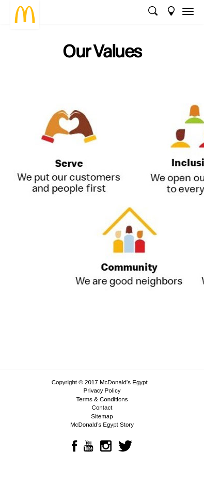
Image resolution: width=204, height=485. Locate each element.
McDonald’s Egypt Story (102, 424)
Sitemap (102, 416)
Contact (102, 407)
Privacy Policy (102, 390)
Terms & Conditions (102, 399)
